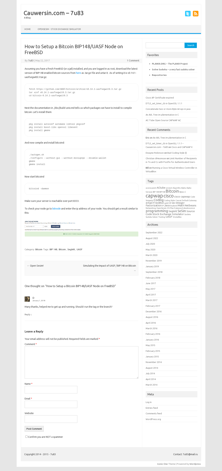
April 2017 (151, 294)
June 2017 (151, 283)
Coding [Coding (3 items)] (159, 200)
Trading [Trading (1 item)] (161, 217)
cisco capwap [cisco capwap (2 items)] (182, 196)
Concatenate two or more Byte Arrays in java (168, 109)
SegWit (71, 249)
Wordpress (195, 464)
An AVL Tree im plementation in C (162, 114)
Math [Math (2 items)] (181, 205)
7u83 (31, 60)
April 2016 (151, 323)
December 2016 (153, 311)
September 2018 (154, 272)
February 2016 (153, 334)
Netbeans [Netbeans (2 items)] (190, 205)
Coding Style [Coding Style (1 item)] (169, 200)
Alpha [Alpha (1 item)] (183, 188)
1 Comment (133, 60)
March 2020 (151, 255)
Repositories (159, 75)
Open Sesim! (35, 265)
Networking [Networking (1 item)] (151, 208)
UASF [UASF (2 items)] (169, 216)
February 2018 (153, 277)
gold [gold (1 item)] (166, 203)
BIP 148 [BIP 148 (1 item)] (156, 192)
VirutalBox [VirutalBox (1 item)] (177, 217)
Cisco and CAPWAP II (182, 147)
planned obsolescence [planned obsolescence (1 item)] (185, 208)
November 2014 (154, 362)
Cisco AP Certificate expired (160, 97)
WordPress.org (153, 419)
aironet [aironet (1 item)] (169, 188)
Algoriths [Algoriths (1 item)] (177, 188)
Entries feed (152, 408)
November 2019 (154, 260)
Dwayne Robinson (155, 153)
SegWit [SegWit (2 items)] (173, 211)
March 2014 (151, 384)
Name (28, 383)
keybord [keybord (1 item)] (173, 206)
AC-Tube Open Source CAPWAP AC (163, 120)
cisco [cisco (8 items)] (169, 195)
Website (29, 413)
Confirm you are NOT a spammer (44, 437)
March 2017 (151, 300)
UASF (79, 249)
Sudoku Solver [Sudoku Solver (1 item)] (152, 217)
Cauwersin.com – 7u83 (54, 12)
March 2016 (151, 328)
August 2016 (152, 317)
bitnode (56, 208)
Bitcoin (38, 249)
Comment (31, 344)
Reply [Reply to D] (27, 314)
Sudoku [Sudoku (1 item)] (187, 214)
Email (28, 398)
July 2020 (150, 244)
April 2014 (151, 379)
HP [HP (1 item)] (170, 203)
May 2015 (150, 345)
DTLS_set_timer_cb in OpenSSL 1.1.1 (164, 103)
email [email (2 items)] (149, 202)
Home (27, 29)
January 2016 (152, 339)
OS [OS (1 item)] (168, 208)
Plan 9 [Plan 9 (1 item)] (172, 208)
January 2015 (152, 356)
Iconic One (162, 464)
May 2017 (150, 289)
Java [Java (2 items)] (167, 205)
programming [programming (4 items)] (157, 211)
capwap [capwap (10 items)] (154, 196)
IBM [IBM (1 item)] (173, 203)
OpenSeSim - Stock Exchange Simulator (59, 29)
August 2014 (152, 368)
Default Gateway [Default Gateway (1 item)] (189, 200)
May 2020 (150, 249)
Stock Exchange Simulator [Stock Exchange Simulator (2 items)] (168, 214)
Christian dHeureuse (156, 158)
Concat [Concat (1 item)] (178, 200)
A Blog (27, 18)
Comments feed (154, 413)
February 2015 (153, 351)
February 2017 (153, 306)
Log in (149, 402)
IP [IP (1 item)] (163, 206)
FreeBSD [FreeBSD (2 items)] (158, 202)
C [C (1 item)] (185, 192)
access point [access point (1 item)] (151, 188)
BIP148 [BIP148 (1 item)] (162, 192)
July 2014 (150, 373)
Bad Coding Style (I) (177, 153)
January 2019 (152, 266)
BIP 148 (53, 249)
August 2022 (152, 238)
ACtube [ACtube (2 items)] (161, 187)
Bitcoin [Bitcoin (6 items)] (172, 191)
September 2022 (154, 232)
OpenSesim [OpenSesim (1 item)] (161, 208)
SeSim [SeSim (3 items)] (182, 211)
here (78, 73)
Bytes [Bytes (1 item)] (182, 192)
